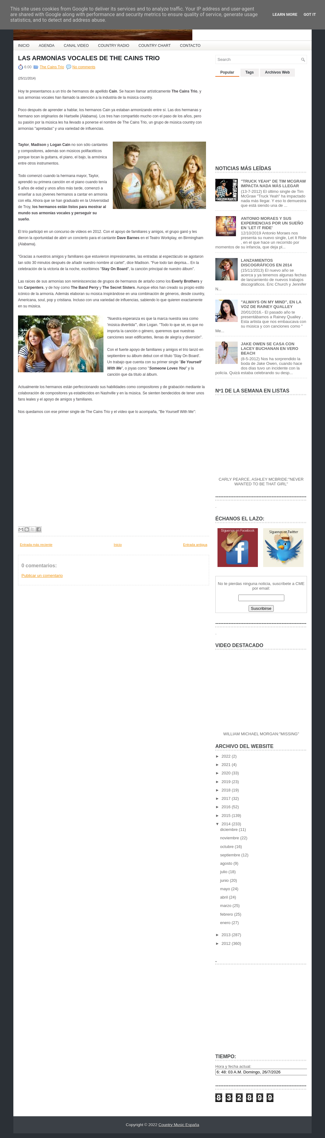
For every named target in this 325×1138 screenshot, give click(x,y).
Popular (227, 72)
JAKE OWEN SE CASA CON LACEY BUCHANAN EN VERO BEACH (269, 349)
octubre (227, 846)
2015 (227, 815)
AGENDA (47, 45)
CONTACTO (190, 45)
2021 (227, 764)
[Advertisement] (262, 118)
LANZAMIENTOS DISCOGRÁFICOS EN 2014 (266, 262)
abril (224, 897)
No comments (83, 67)
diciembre (229, 829)
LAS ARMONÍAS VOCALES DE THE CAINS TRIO (89, 58)
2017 (227, 798)
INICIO (24, 45)
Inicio (118, 544)
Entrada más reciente (36, 544)
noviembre (230, 838)
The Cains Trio (52, 67)
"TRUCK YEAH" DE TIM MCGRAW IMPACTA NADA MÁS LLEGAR (273, 183)
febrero (227, 914)
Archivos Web (277, 72)
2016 (227, 807)
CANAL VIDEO (76, 45)
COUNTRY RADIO (113, 45)
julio (224, 871)
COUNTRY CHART (155, 45)
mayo (225, 888)
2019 (227, 781)
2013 (227, 934)
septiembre (230, 855)
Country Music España (178, 1124)
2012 (227, 943)
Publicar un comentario (42, 575)
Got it (310, 14)
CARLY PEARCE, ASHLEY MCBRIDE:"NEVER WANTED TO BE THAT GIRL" (261, 481)
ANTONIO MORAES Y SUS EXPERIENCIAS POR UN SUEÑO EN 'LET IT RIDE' (272, 223)
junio (225, 880)
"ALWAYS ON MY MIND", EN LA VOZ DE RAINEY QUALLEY (271, 304)
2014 (227, 824)
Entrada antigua (195, 544)
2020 (227, 773)
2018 (227, 790)
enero (226, 922)
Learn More (284, 14)
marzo (226, 905)
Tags (249, 72)
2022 (227, 756)
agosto (227, 863)
